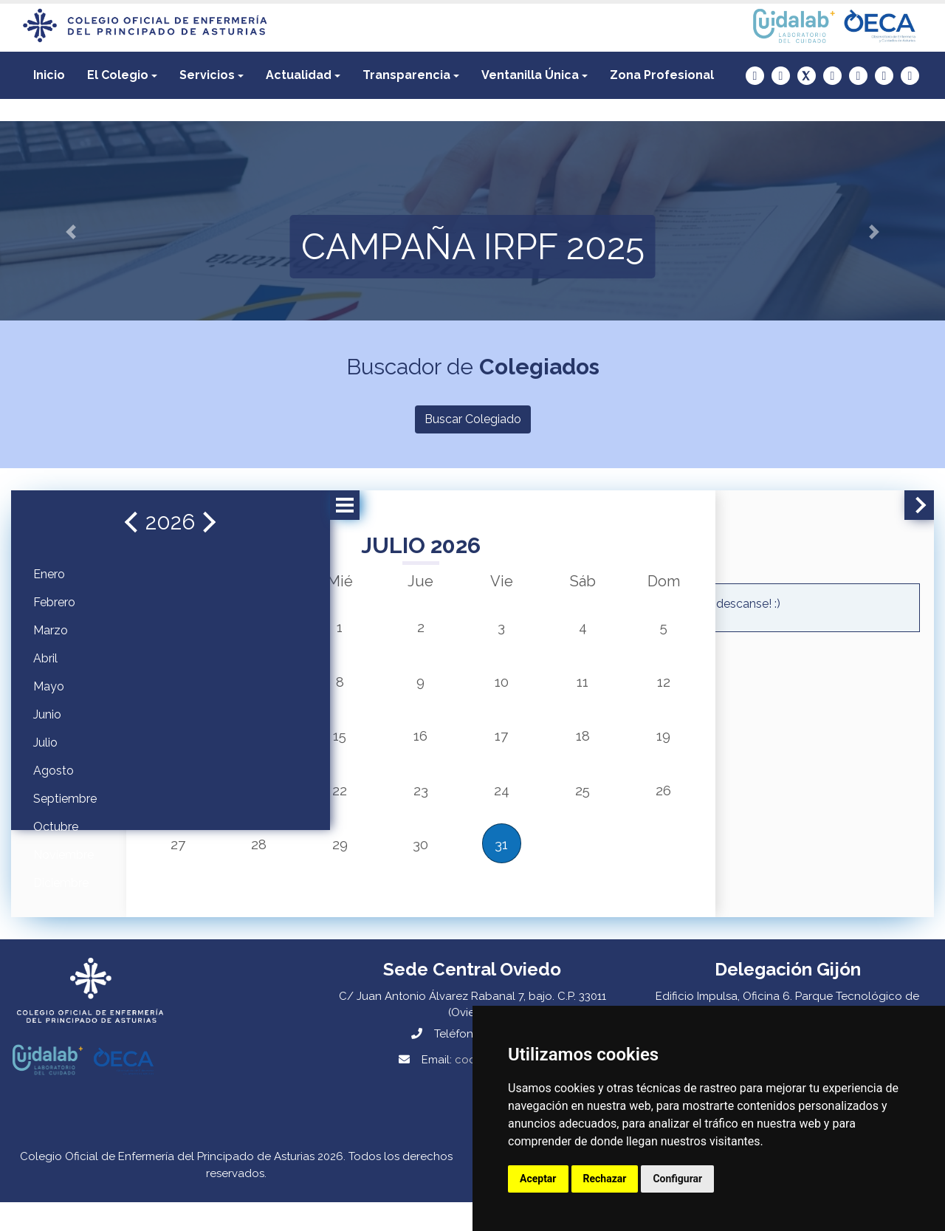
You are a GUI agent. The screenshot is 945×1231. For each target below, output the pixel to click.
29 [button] (339, 865)
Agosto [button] (53, 771)
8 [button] (340, 688)
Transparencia (406, 75)
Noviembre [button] (63, 855)
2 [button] (406, 629)
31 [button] (473, 865)
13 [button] (207, 747)
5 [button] (606, 629)
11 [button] (539, 688)
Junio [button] (47, 714)
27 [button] (207, 865)
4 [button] (539, 629)
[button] (122, 75)
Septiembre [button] (65, 799)
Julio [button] (45, 742)
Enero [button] (49, 574)
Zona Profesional (662, 75)
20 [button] (207, 806)
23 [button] (406, 806)
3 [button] (472, 629)
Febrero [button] (54, 602)
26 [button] (605, 806)
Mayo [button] (48, 686)
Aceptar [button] (538, 1178)
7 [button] (273, 688)
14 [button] (273, 747)
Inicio (49, 75)
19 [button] (606, 747)
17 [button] (472, 747)
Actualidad (298, 75)
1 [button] (340, 629)
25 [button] (539, 806)
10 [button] (473, 688)
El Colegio (117, 75)
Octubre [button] (55, 827)
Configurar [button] (677, 1178)
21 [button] (274, 806)
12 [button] (606, 688)
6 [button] (206, 688)
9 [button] (406, 688)
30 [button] (406, 865)
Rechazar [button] (605, 1178)
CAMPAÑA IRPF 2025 (473, 246)
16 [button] (406, 747)
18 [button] (539, 747)
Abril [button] (45, 658)
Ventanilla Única (530, 75)
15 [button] (339, 747)
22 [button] (339, 806)
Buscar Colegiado (473, 419)
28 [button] (273, 865)
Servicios (207, 75)
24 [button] (472, 806)
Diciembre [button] (61, 883)
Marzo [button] (50, 630)
